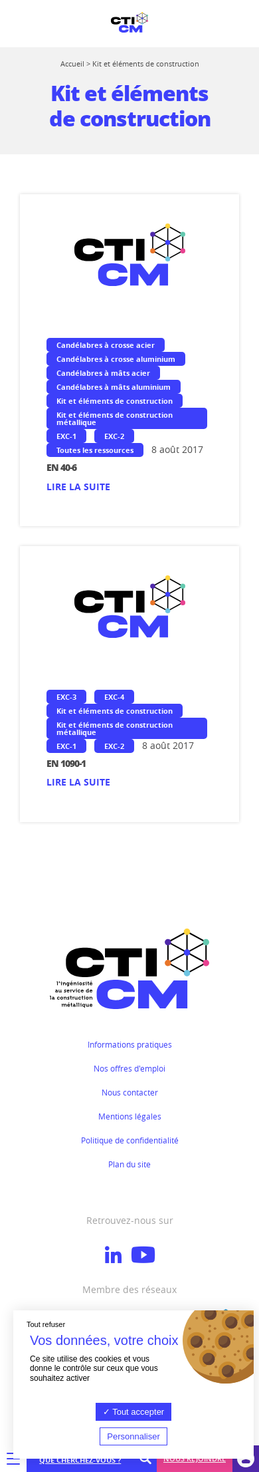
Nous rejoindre (194, 1458)
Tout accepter (133, 1412)
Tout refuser (46, 1324)
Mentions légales (129, 1116)
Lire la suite (78, 486)
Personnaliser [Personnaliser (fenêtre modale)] (133, 1436)
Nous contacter (130, 1092)
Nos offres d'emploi (129, 1068)
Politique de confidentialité (130, 1140)
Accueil (72, 64)
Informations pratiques (130, 1044)
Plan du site (129, 1164)
